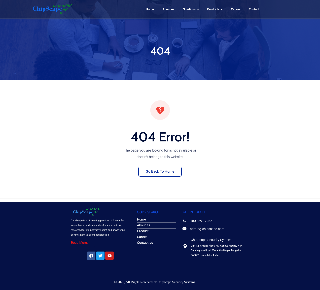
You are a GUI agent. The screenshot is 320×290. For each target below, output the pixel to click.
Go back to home (160, 171)
